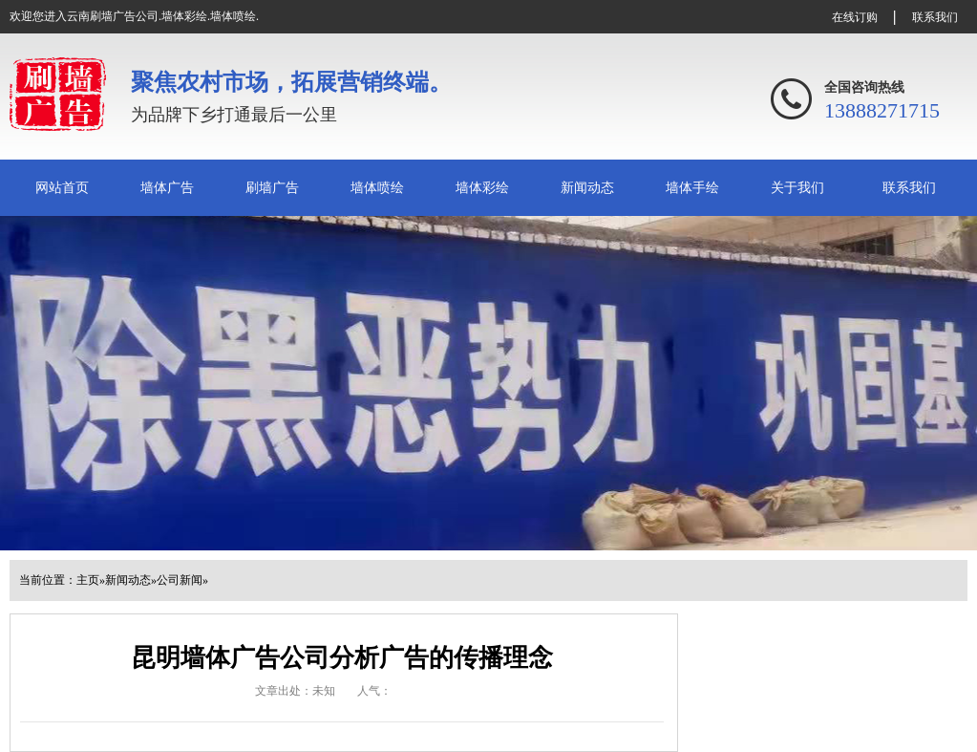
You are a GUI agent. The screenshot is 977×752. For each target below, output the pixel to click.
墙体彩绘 (482, 188)
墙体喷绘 (377, 188)
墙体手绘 (692, 188)
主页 (87, 580)
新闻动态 (587, 188)
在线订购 (855, 17)
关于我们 (797, 188)
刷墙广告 (272, 188)
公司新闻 (179, 580)
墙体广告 (167, 188)
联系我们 (935, 17)
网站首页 (62, 188)
